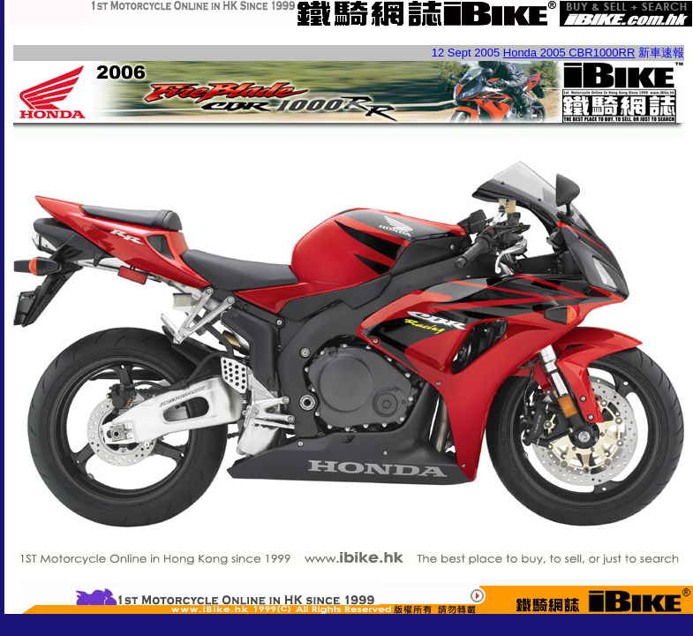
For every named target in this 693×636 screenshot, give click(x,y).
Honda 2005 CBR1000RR (569, 52)
